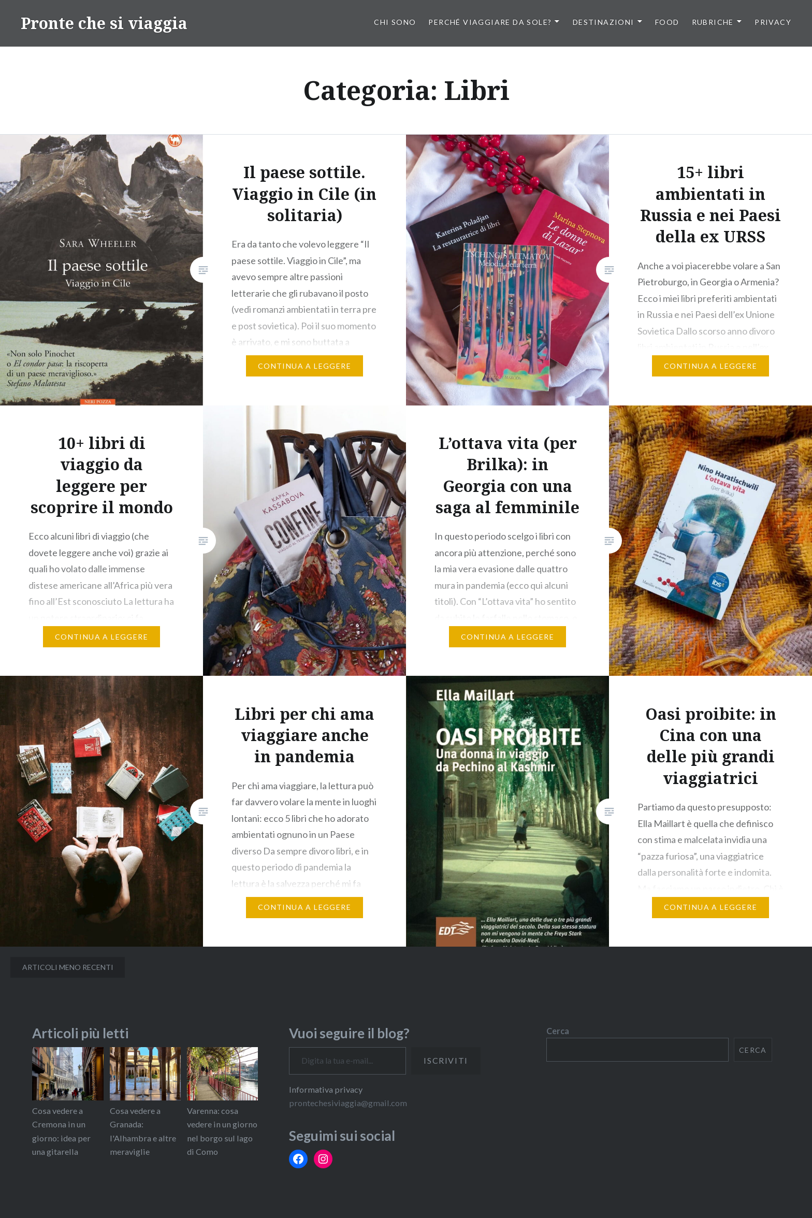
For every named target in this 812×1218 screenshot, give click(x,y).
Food (667, 22)
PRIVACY (773, 22)
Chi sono (395, 22)
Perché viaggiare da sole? (490, 22)
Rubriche (713, 22)
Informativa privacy (326, 1089)
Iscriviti (446, 1060)
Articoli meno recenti (67, 967)
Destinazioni (603, 22)
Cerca (557, 1031)
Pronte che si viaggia (104, 23)
